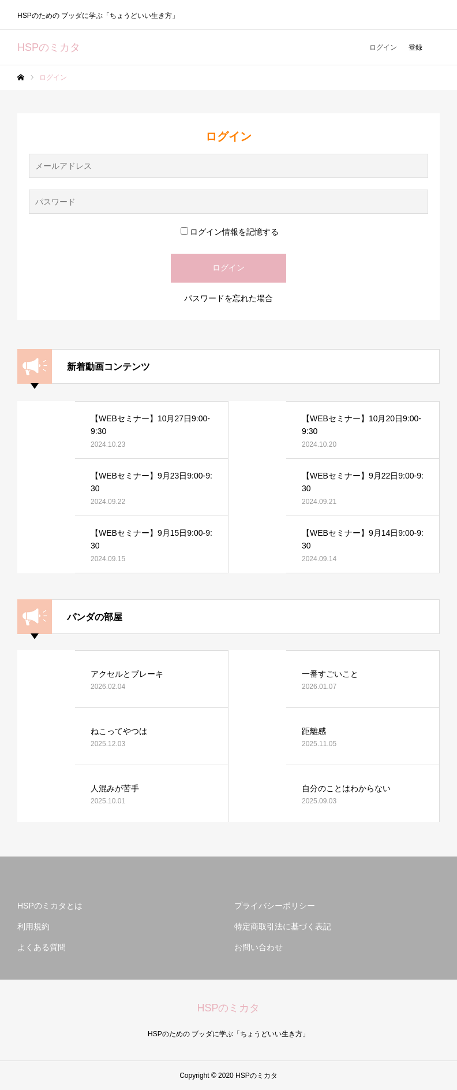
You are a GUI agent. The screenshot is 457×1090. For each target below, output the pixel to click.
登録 (415, 47)
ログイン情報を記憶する (230, 231)
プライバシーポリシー (274, 905)
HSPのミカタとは (50, 905)
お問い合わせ (258, 947)
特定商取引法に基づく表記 (282, 926)
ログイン (383, 47)
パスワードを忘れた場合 (228, 298)
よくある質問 (41, 947)
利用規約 (33, 926)
